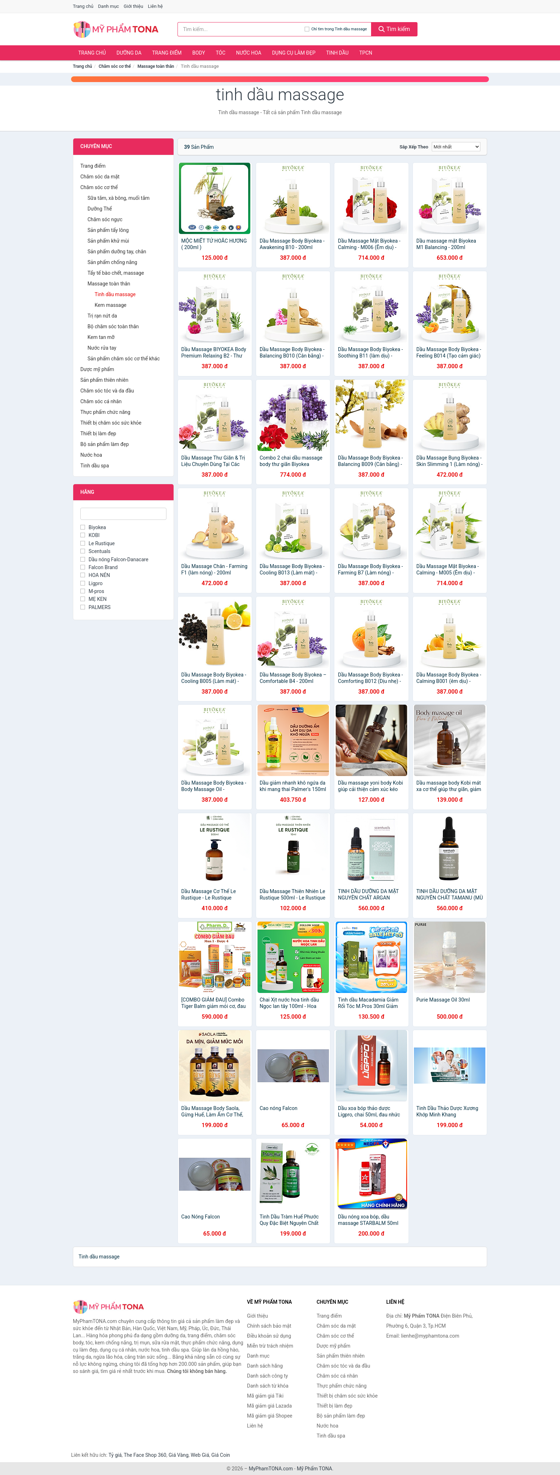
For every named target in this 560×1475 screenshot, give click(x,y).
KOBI (90, 535)
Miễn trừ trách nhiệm (270, 1346)
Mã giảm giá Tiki (265, 1396)
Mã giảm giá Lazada (269, 1406)
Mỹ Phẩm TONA (314, 1468)
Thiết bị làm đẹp (98, 433)
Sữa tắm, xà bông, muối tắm (119, 198)
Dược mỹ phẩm (97, 369)
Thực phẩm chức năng (105, 412)
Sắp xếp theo (414, 146)
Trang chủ (83, 6)
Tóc (220, 53)
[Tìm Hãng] (123, 514)
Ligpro (91, 583)
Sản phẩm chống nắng (112, 262)
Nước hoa (248, 53)
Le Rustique (97, 543)
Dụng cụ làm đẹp (294, 53)
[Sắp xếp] (456, 146)
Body (198, 53)
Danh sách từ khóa (268, 1386)
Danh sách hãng (265, 1366)
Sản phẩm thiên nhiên (104, 380)
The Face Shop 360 (145, 1455)
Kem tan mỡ (101, 337)
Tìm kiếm (394, 29)
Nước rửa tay (102, 348)
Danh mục (108, 6)
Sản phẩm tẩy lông (108, 230)
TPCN (365, 53)
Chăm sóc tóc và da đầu (107, 391)
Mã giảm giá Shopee (269, 1416)
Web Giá (200, 1455)
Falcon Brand (99, 567)
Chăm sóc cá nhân (100, 401)
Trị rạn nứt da (102, 316)
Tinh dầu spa (94, 465)
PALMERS (95, 607)
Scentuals (95, 551)
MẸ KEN (93, 599)
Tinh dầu (337, 53)
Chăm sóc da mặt (100, 176)
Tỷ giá (115, 1455)
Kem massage (110, 305)
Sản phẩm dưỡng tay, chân (117, 251)
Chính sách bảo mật (269, 1326)
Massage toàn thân (156, 66)
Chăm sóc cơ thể (115, 66)
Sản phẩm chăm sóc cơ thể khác (124, 358)
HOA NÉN (95, 575)
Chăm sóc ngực (105, 219)
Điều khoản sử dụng (269, 1336)
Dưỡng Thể (100, 209)
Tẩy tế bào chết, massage (116, 273)
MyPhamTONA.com (271, 1468)
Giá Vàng (179, 1455)
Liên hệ (155, 6)
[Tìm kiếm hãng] (241, 29)
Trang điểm (167, 53)
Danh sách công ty (267, 1376)
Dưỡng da (128, 53)
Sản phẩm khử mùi (108, 241)
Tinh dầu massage (115, 294)
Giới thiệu (133, 6)
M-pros (92, 591)
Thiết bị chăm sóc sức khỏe (110, 423)
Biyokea (93, 527)
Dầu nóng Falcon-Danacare (114, 559)
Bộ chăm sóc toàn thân (113, 326)
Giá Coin (220, 1455)
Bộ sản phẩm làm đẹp (104, 444)
